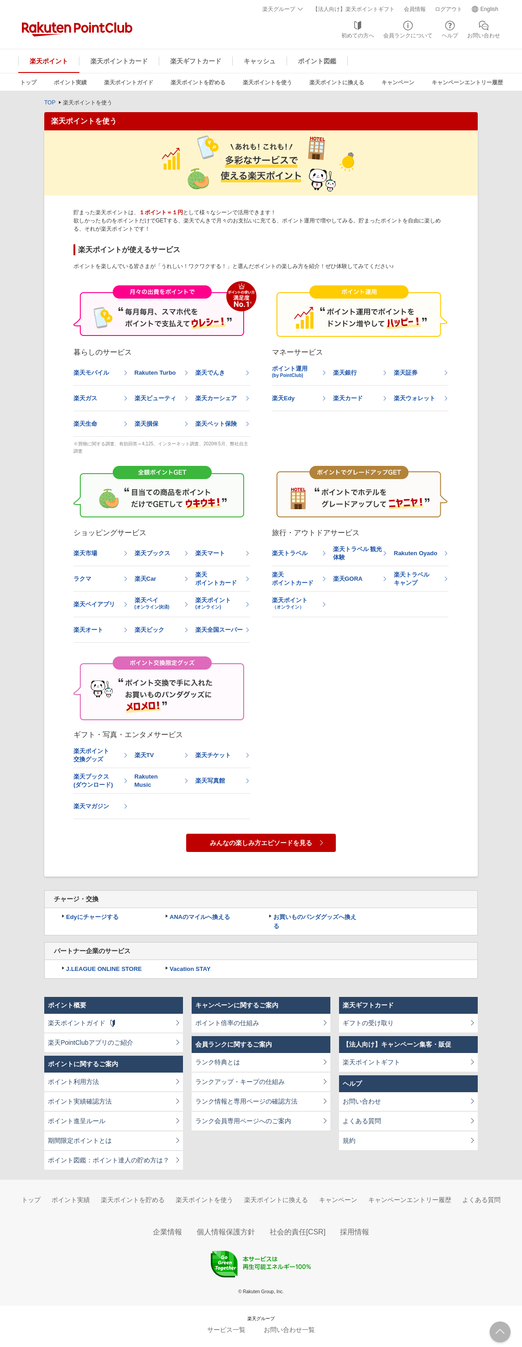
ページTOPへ (500, 1331)
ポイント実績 (70, 82)
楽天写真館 (210, 780)
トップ (28, 82)
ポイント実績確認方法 (80, 1101)
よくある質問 (362, 1121)
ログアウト (448, 9)
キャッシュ (260, 61)
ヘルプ (450, 35)
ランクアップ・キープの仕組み (240, 1081)
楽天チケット (213, 755)
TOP (49, 102)
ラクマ (82, 578)
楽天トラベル (290, 553)
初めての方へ (357, 35)
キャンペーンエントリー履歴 (467, 82)
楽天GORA (348, 578)
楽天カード (348, 398)
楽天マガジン (91, 806)
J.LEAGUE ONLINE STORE (104, 968)
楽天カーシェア (216, 398)
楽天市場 (85, 553)
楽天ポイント (49, 61)
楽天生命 (85, 423)
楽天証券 (406, 372)
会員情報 (415, 9)
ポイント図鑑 (317, 61)
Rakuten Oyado (415, 553)
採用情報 (354, 1232)
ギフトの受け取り (368, 1023)
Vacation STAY (190, 968)
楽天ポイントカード (119, 61)
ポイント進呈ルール (76, 1121)
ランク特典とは (217, 1062)
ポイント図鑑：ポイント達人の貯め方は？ (108, 1160)
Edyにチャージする (92, 916)
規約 (349, 1140)
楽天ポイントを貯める (198, 82)
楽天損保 (146, 423)
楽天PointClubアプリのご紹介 (90, 1042)
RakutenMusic (146, 780)
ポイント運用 (290, 371)
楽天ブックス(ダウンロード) (93, 780)
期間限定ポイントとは (80, 1140)
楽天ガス (85, 398)
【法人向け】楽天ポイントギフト (354, 9)
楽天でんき (210, 372)
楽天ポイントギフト (371, 1062)
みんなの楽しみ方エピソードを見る (261, 842)
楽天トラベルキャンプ (411, 578)
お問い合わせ (483, 35)
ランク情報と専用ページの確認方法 (246, 1101)
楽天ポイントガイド (128, 82)
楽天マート (210, 553)
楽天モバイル (91, 372)
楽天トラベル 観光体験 (357, 553)
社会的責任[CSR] (298, 1232)
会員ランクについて (408, 35)
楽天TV (144, 755)
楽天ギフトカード (195, 61)
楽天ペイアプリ (94, 604)
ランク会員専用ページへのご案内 (243, 1121)
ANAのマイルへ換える (200, 916)
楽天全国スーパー (219, 629)
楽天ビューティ (155, 398)
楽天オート (88, 629)
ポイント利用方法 (73, 1081)
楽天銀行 (345, 372)
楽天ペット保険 (216, 423)
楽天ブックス (152, 553)
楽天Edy (283, 398)
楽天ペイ (152, 603)
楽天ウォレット (414, 398)
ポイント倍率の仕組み (227, 1023)
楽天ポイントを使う (267, 82)
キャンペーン (397, 82)
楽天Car (146, 578)
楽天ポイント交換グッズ (91, 755)
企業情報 (167, 1232)
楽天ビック (149, 629)
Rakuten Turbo (155, 372)
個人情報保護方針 (226, 1232)
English (489, 9)
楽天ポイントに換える (336, 82)
